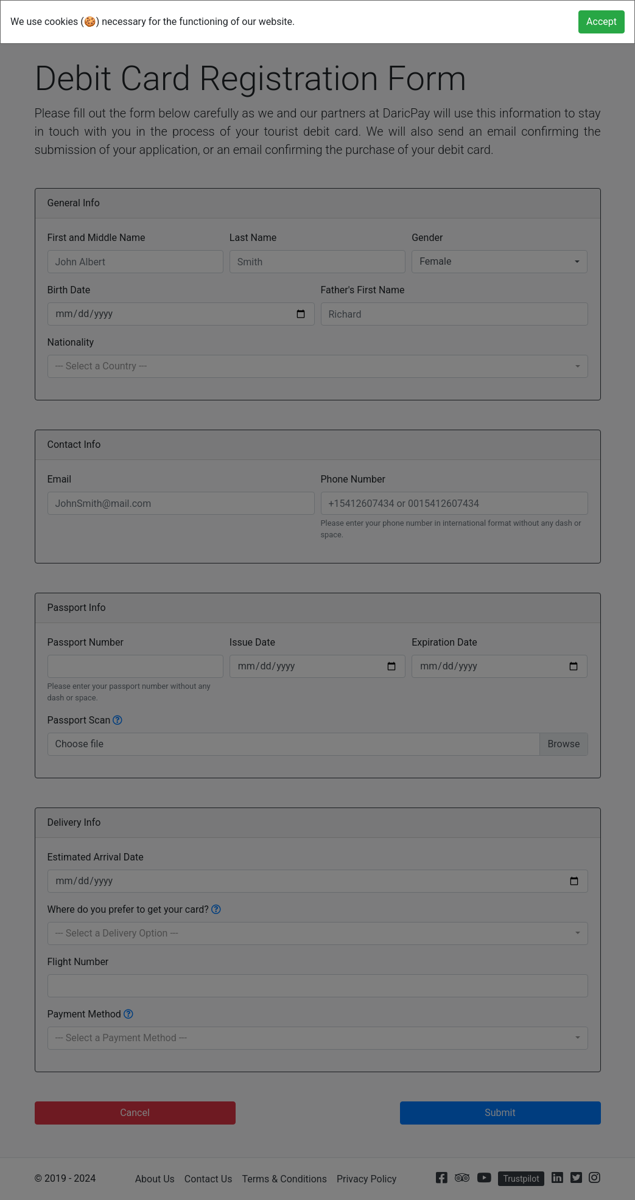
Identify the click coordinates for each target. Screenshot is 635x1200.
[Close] (601, 21)
